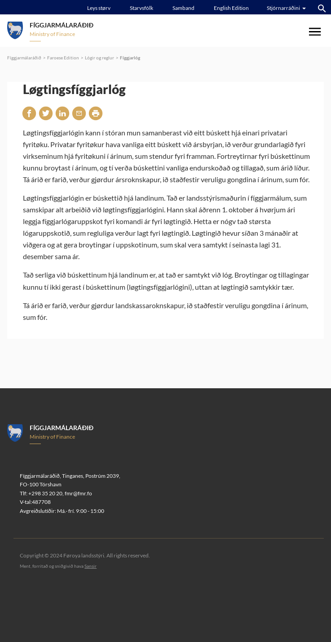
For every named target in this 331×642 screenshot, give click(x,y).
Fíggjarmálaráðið (24, 57)
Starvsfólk (141, 7)
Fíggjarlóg (130, 57)
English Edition (231, 7)
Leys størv (98, 7)
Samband (183, 7)
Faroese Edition (63, 57)
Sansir (90, 566)
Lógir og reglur (99, 57)
